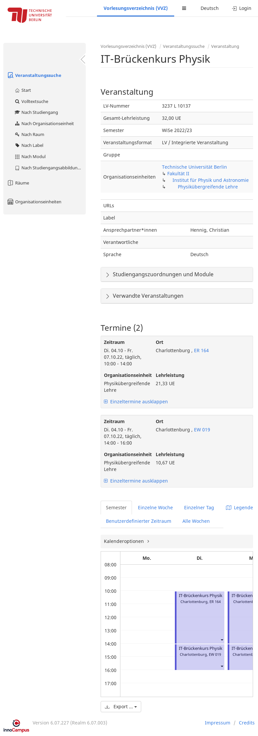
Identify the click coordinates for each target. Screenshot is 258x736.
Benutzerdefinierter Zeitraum (138, 521)
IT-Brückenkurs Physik (200, 595)
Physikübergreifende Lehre (208, 187)
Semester (116, 507)
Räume (18, 183)
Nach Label (28, 145)
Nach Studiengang (36, 112)
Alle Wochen (196, 521)
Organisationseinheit (125, 375)
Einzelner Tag (199, 507)
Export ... (121, 706)
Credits (247, 722)
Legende (239, 507)
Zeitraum (114, 342)
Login (241, 8)
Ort (159, 342)
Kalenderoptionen (124, 541)
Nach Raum (29, 134)
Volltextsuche (31, 101)
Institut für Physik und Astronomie (211, 180)
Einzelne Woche (155, 507)
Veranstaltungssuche (34, 75)
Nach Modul (30, 156)
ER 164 (201, 350)
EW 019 (201, 429)
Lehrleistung (170, 375)
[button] (221, 640)
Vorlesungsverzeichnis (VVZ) (136, 8)
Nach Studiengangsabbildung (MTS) (50, 168)
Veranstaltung (225, 46)
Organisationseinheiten (34, 202)
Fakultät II (178, 173)
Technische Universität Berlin (194, 167)
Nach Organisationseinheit (44, 123)
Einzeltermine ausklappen (136, 401)
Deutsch (210, 8)
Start (22, 90)
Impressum (217, 722)
